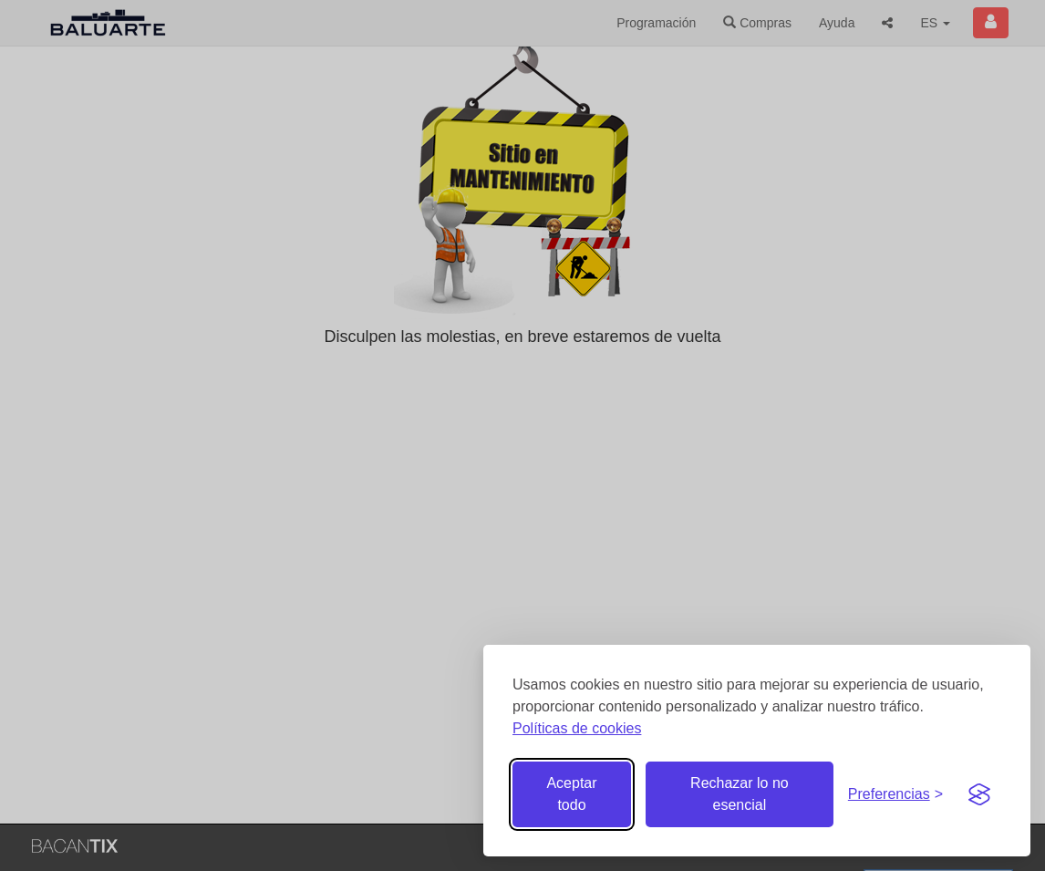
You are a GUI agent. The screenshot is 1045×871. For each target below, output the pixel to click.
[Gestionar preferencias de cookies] (895, 795)
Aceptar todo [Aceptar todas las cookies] (571, 794)
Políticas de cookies (576, 728)
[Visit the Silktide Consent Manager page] (979, 794)
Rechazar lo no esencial (739, 794)
